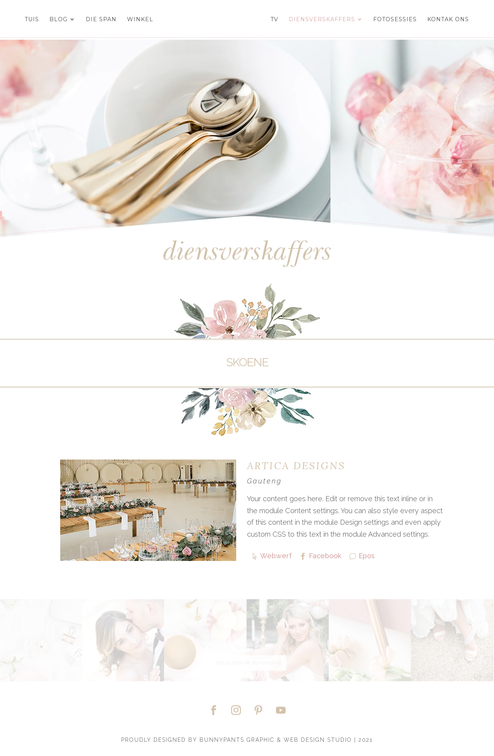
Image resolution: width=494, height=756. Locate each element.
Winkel (136, 20)
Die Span (96, 20)
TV (278, 20)
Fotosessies (399, 20)
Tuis (27, 20)
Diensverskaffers (326, 20)
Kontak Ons (452, 20)
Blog (54, 20)
